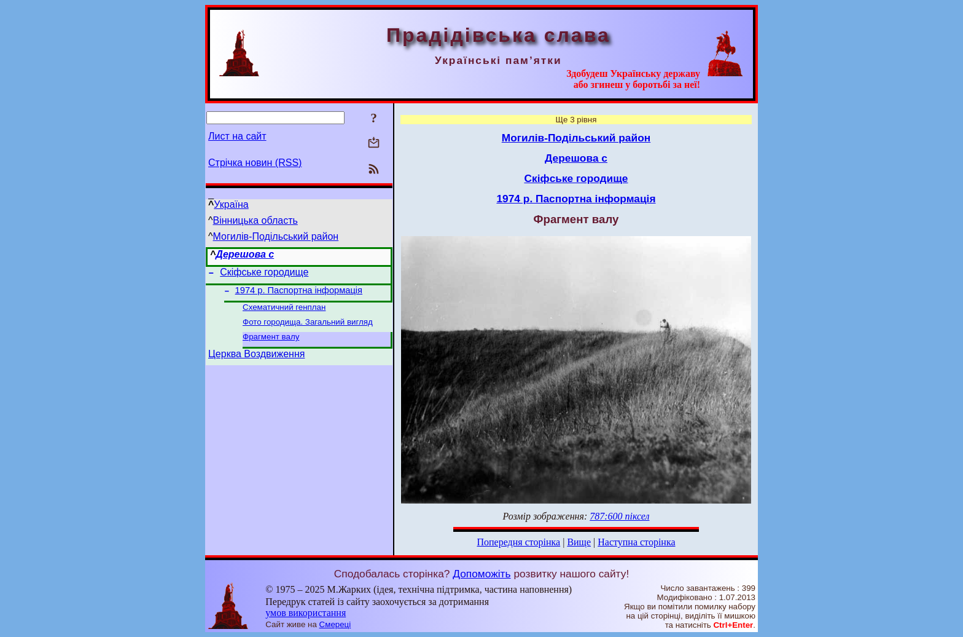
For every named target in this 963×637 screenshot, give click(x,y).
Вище (579, 542)
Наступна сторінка (636, 542)
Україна (231, 204)
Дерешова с (245, 254)
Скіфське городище (264, 274)
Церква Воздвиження (256, 363)
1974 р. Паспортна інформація (298, 294)
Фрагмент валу (271, 344)
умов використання (305, 612)
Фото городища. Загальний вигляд (308, 328)
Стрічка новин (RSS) (255, 162)
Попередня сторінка (518, 542)
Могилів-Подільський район (276, 236)
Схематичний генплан (284, 312)
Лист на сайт (237, 136)
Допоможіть (481, 574)
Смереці (335, 624)
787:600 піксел (619, 516)
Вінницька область (255, 220)
